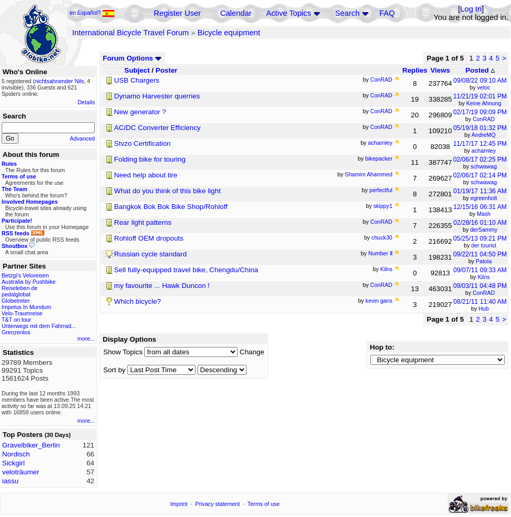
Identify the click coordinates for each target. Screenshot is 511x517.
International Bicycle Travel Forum (130, 32)
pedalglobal (16, 294)
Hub (483, 308)
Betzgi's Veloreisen (25, 275)
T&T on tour (16, 319)
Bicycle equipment (229, 32)
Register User (177, 13)
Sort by (114, 370)
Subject (137, 70)
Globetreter (16, 300)
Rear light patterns (143, 222)
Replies (414, 70)
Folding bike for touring (150, 159)
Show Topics (123, 352)
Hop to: (382, 347)
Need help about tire (146, 175)
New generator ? (140, 112)
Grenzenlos (16, 332)
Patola (484, 261)
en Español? (92, 12)
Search (347, 13)
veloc (483, 87)
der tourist (483, 245)
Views (440, 70)
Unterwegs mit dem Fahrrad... (39, 326)
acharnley (483, 150)
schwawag (483, 166)
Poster (166, 70)
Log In (471, 9)
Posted (480, 70)
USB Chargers (137, 80)
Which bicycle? (137, 301)
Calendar (235, 13)
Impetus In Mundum (26, 307)
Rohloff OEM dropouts (149, 238)
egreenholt (483, 198)
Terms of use (264, 504)
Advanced (82, 138)
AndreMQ (483, 135)
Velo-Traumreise (22, 313)
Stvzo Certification (142, 143)
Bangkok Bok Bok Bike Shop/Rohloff (171, 207)
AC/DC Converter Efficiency (157, 128)
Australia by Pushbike (28, 282)
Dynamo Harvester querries (157, 96)
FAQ (387, 13)
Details (86, 102)
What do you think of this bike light (167, 191)
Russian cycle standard (150, 254)
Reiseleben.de (19, 288)
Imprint (179, 504)
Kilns (484, 277)
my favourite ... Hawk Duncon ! (162, 286)
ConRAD (484, 119)
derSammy (483, 229)
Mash (483, 214)
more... (86, 338)
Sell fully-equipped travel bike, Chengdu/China (186, 270)
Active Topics (288, 13)
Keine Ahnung (483, 103)
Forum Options (132, 58)
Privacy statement (217, 504)
